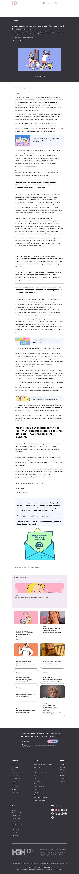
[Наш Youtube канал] (62, 813)
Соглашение (16, 829)
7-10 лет (62, 778)
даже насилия (30, 166)
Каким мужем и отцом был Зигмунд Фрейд (25, 695)
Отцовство (18, 687)
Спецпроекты (16, 815)
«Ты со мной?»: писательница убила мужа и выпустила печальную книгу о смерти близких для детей (52, 679)
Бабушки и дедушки (40, 773)
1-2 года (62, 770)
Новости (17, 595)
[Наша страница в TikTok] (56, 813)
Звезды (36, 792)
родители (26, 88)
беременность (35, 88)
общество (18, 88)
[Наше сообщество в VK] (62, 810)
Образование (38, 784)
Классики (36, 795)
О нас (14, 810)
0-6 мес (62, 764)
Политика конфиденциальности (58, 863)
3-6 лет (62, 775)
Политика (15, 835)
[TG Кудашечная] (56, 810)
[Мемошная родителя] (59, 810)
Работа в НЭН (16, 818)
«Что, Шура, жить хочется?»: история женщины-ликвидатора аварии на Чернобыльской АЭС (52, 663)
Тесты (14, 789)
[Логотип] (15, 3)
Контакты (15, 827)
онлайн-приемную (33, 97)
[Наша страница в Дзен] (52, 813)
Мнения (16, 20)
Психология (37, 781)
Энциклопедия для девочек (42, 797)
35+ (35, 770)
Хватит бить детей (39, 800)
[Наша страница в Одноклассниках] (65, 810)
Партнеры (15, 792)
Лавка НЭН (15, 821)
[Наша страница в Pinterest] (59, 813)
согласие (28, 745)
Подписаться (52, 741)
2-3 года (62, 773)
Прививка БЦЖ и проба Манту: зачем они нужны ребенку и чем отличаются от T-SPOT (24, 663)
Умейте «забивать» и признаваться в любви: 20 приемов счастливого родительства (24, 633)
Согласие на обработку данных (39, 863)
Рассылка (59, 3)
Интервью (45, 659)
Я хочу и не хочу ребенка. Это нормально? (34, 516)
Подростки (63, 781)
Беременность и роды (18, 773)
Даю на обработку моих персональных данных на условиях (39, 746)
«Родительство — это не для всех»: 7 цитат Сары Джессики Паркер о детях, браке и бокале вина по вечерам (52, 630)
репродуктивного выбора (25, 477)
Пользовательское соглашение (20, 863)
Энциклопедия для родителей (43, 764)
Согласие (15, 832)
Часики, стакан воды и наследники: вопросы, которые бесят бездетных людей (39, 523)
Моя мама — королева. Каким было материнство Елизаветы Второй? (25, 710)
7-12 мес (62, 767)
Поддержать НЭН (17, 824)
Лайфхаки (19, 629)
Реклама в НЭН (16, 813)
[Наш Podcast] (65, 813)
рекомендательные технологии (53, 869)
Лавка (51, 3)
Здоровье (37, 778)
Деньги (36, 775)
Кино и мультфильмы (40, 786)
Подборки (15, 784)
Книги (35, 789)
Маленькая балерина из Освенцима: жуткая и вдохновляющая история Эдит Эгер (51, 708)
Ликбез (18, 659)
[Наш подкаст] (52, 817)
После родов (16, 775)
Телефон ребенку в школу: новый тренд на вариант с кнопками (31, 597)
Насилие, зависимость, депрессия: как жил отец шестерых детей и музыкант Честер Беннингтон (25, 679)
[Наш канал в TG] (52, 810)
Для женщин (16, 778)
